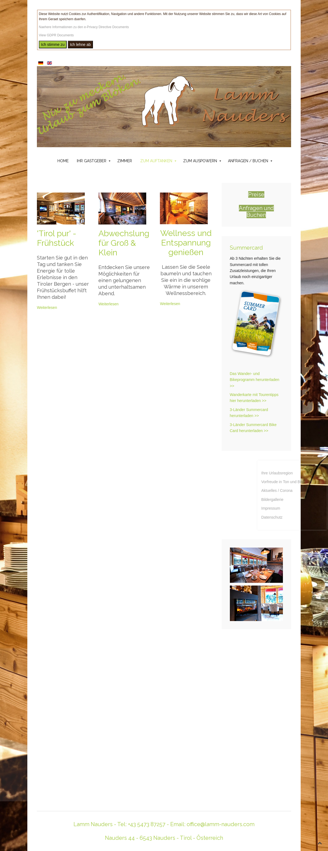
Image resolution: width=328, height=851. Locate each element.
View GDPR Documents (56, 35)
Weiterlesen (47, 307)
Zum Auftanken (156, 161)
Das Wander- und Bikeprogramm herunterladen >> (254, 379)
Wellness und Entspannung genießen (186, 242)
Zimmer (124, 161)
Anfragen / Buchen (248, 161)
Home (63, 161)
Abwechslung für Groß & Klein (123, 243)
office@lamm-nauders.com (220, 824)
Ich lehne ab (80, 44)
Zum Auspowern (200, 161)
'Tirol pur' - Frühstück (56, 238)
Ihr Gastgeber (91, 161)
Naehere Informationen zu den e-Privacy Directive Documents (84, 27)
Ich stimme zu (53, 44)
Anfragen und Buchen (256, 211)
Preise (256, 194)
